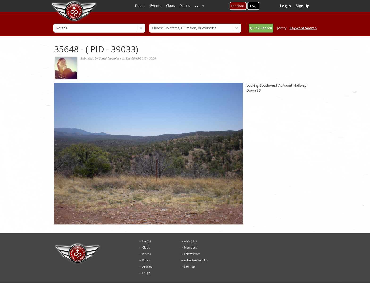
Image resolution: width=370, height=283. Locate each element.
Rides (146, 260)
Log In (285, 5)
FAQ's (146, 273)
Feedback (238, 6)
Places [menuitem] (185, 5)
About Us (190, 241)
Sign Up (302, 5)
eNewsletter (192, 254)
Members (190, 247)
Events (146, 241)
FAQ (253, 6)
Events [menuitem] (155, 5)
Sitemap (189, 267)
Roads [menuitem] (140, 5)
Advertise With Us (196, 260)
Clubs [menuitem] (170, 5)
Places (146, 254)
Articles (147, 267)
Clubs (146, 247)
